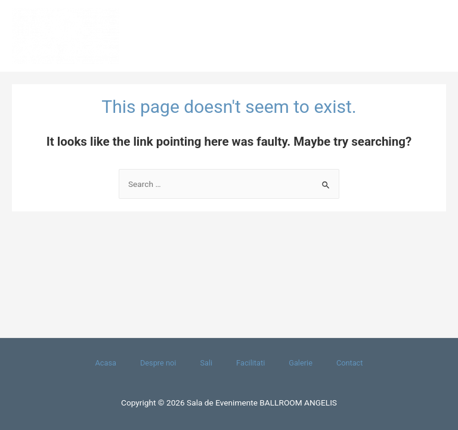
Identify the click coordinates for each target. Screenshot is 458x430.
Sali (206, 362)
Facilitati (250, 362)
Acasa (105, 362)
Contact (349, 362)
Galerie (300, 362)
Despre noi (158, 362)
